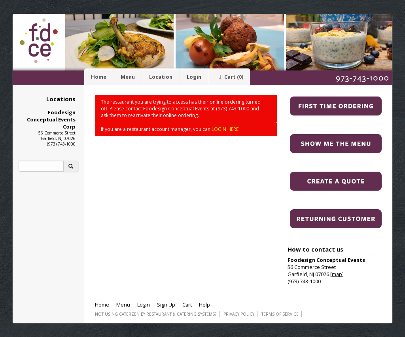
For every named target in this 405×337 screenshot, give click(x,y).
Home (98, 76)
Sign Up (166, 304)
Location (160, 76)
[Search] (41, 166)
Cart (229, 76)
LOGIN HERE (225, 129)
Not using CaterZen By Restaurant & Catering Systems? (155, 314)
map (337, 274)
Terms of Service (280, 314)
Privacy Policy (238, 314)
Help (204, 304)
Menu (128, 76)
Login (194, 76)
